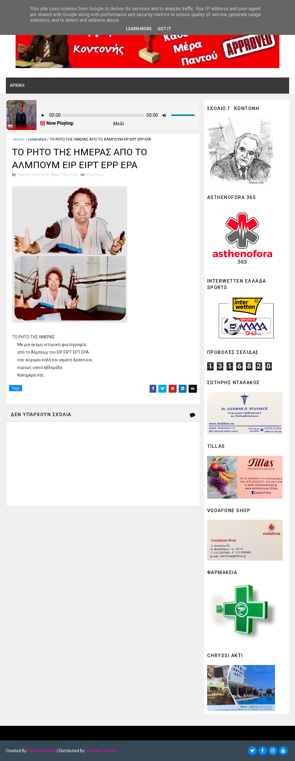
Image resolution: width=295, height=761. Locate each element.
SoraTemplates (41, 750)
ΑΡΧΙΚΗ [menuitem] (17, 85)
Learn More (139, 28)
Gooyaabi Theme (101, 750)
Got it (164, 28)
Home (18, 139)
